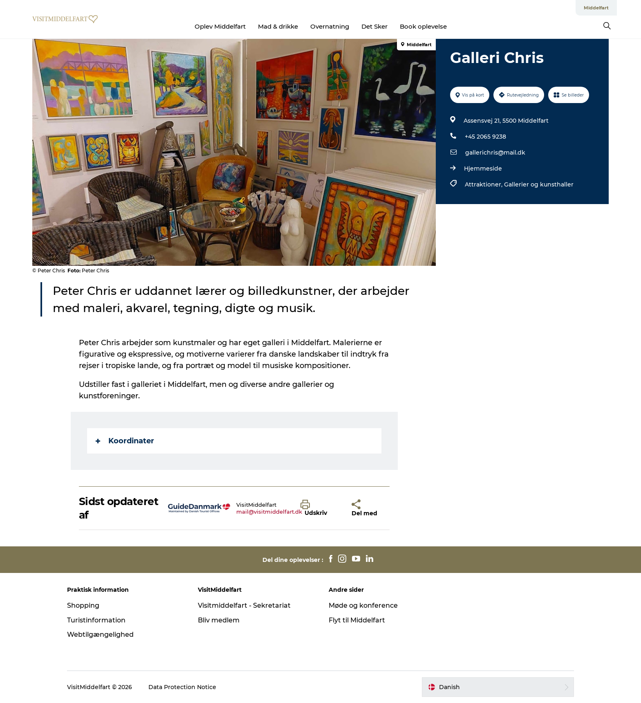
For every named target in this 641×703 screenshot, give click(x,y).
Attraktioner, (484, 184)
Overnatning (329, 26)
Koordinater (125, 440)
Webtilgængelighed (100, 634)
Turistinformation (96, 620)
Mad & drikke (278, 26)
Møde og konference (363, 605)
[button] (319, 508)
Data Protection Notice (182, 687)
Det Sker (374, 26)
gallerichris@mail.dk (495, 152)
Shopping (83, 605)
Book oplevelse (423, 26)
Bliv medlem (219, 620)
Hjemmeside (483, 168)
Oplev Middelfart (220, 26)
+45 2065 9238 (485, 136)
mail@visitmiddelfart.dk (269, 511)
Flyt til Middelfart (357, 620)
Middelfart (596, 8)
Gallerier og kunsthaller (539, 184)
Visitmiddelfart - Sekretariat (244, 605)
